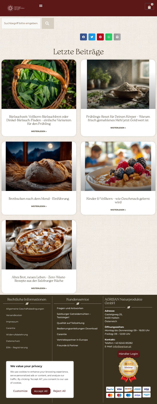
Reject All (40, 391)
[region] (40, 380)
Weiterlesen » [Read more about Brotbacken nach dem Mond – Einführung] (39, 206)
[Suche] (48, 23)
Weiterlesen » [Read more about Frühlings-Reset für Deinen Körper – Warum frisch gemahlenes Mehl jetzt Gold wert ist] (118, 128)
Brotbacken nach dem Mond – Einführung (39, 198)
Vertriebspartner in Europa (72, 339)
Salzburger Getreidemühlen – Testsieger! (74, 315)
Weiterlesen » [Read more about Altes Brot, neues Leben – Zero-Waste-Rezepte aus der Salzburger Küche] (39, 288)
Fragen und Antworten (70, 308)
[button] (40, 5)
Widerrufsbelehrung (17, 334)
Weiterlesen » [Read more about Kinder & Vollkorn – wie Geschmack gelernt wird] (118, 210)
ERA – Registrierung (17, 347)
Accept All (60, 391)
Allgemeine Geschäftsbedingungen (25, 308)
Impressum (12, 321)
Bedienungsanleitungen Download (77, 328)
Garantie (10, 328)
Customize (20, 391)
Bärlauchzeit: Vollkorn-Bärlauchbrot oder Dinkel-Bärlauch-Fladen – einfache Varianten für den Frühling (38, 120)
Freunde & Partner (67, 345)
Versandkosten (14, 315)
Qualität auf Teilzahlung (70, 323)
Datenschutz (13, 341)
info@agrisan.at (122, 346)
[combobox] (21, 23)
